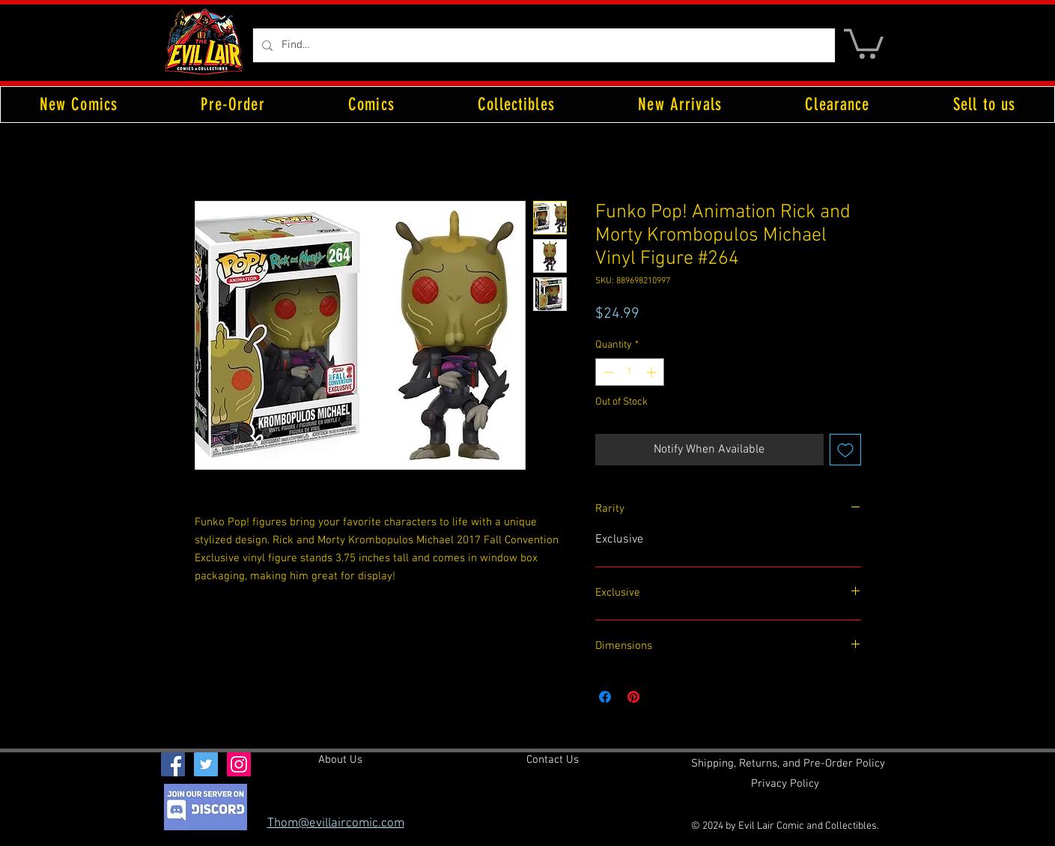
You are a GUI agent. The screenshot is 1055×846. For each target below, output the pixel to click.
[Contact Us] (552, 759)
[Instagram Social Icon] (239, 764)
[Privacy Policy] (785, 783)
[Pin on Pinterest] (633, 697)
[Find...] (542, 45)
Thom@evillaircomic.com (335, 823)
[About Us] (340, 759)
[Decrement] (607, 372)
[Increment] (652, 372)
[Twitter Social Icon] (206, 764)
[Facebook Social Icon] (173, 764)
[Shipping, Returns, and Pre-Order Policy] (788, 763)
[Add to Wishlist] (845, 449)
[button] (864, 42)
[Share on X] (662, 697)
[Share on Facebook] (605, 697)
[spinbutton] (629, 372)
